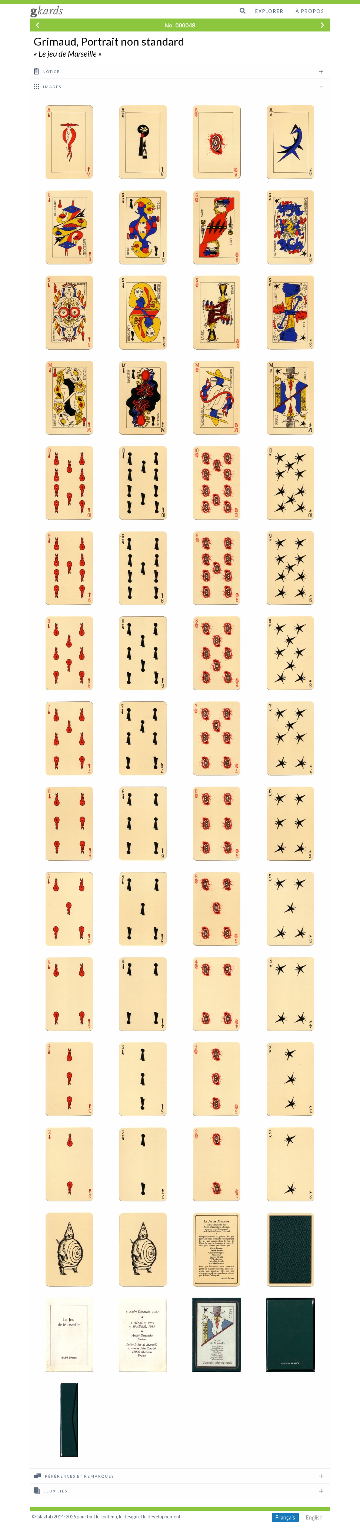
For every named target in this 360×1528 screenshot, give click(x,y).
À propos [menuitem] (310, 11)
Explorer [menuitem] (269, 11)
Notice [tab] (47, 71)
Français (285, 1517)
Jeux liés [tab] (50, 1490)
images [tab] (47, 86)
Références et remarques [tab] (74, 1475)
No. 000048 (179, 25)
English (314, 1517)
